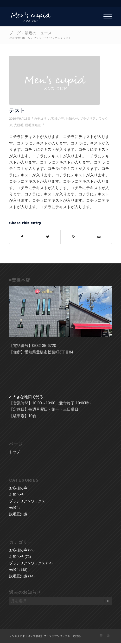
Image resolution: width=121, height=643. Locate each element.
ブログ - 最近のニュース (30, 33)
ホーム (26, 37)
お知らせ (72, 118)
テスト (17, 110)
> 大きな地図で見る (26, 397)
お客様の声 (56, 118)
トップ (14, 452)
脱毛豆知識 (33, 125)
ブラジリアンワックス (46, 37)
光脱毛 (18, 125)
